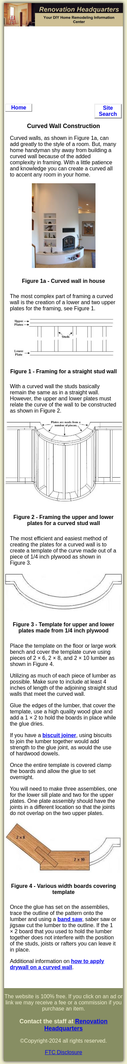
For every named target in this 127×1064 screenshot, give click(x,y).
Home (18, 107)
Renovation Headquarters (76, 1025)
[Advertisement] (63, 65)
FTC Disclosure (63, 1052)
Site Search (108, 111)
